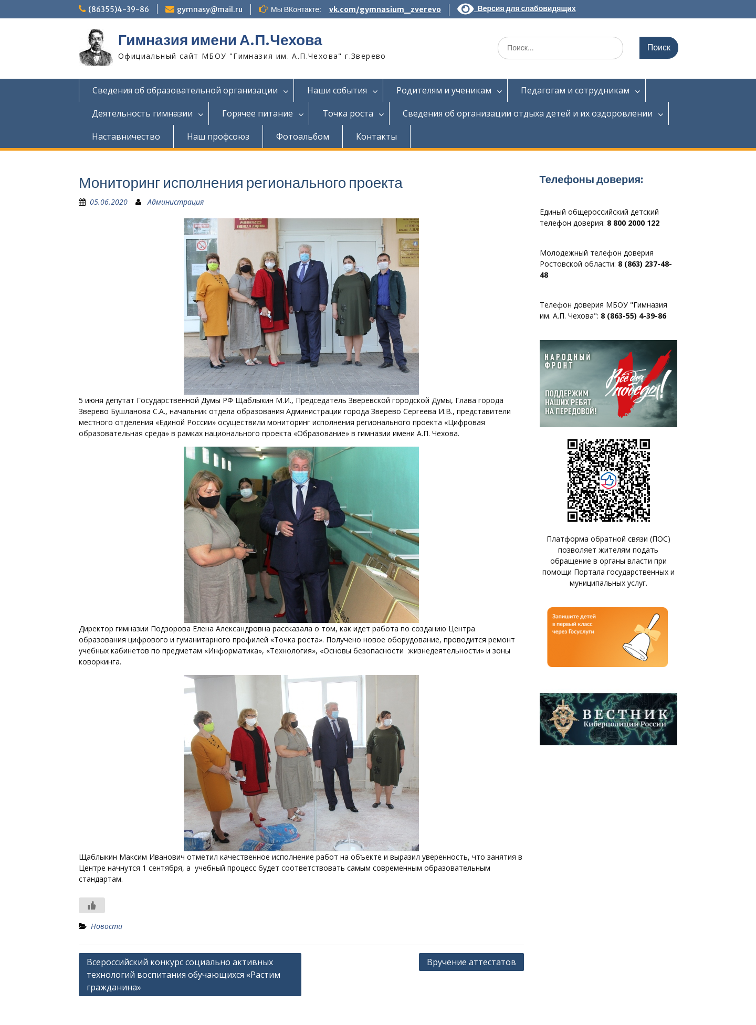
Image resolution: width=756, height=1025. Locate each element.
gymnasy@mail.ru (210, 9)
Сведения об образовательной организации (185, 90)
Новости (106, 926)
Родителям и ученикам (443, 90)
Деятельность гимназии (142, 113)
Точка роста (347, 113)
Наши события (337, 90)
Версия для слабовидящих (516, 8)
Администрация (176, 202)
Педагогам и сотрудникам (575, 90)
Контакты (376, 136)
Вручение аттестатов (471, 962)
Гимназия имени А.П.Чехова (220, 39)
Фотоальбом (302, 136)
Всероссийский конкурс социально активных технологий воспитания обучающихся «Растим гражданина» (183, 974)
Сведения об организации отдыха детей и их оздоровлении (528, 113)
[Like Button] (92, 905)
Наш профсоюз (218, 136)
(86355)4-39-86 (118, 9)
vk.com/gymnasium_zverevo (385, 9)
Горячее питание (257, 113)
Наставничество (126, 136)
